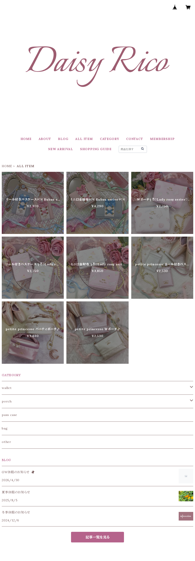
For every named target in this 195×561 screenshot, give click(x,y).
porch (7, 401)
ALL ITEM (84, 139)
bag (5, 428)
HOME (26, 139)
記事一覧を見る (98, 537)
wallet (7, 388)
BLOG (63, 139)
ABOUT (45, 139)
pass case (9, 415)
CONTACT (134, 139)
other (6, 442)
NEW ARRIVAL (60, 149)
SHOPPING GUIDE (96, 149)
